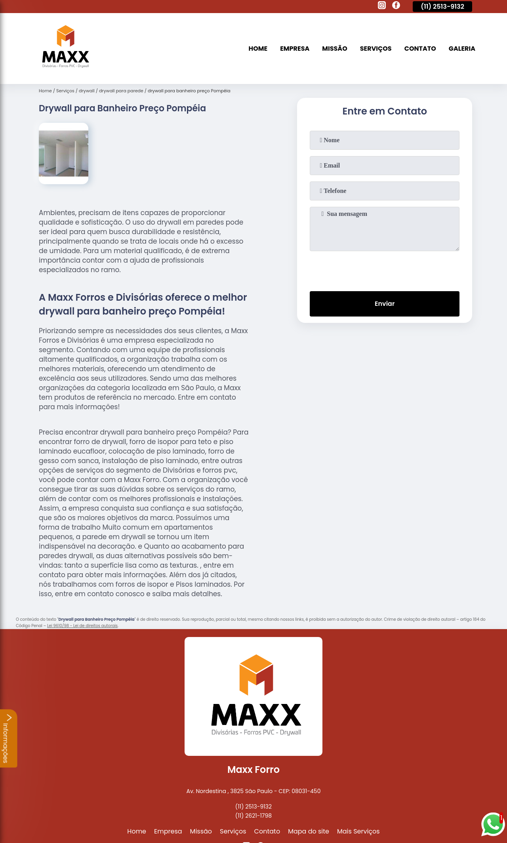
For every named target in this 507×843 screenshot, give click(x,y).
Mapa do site (308, 831)
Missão (334, 48)
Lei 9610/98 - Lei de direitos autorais (82, 626)
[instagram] (382, 6)
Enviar (385, 303)
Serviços (376, 48)
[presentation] (384, 269)
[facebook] (396, 6)
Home (258, 48)
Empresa (294, 48)
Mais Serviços (358, 831)
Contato (420, 48)
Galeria (462, 48)
